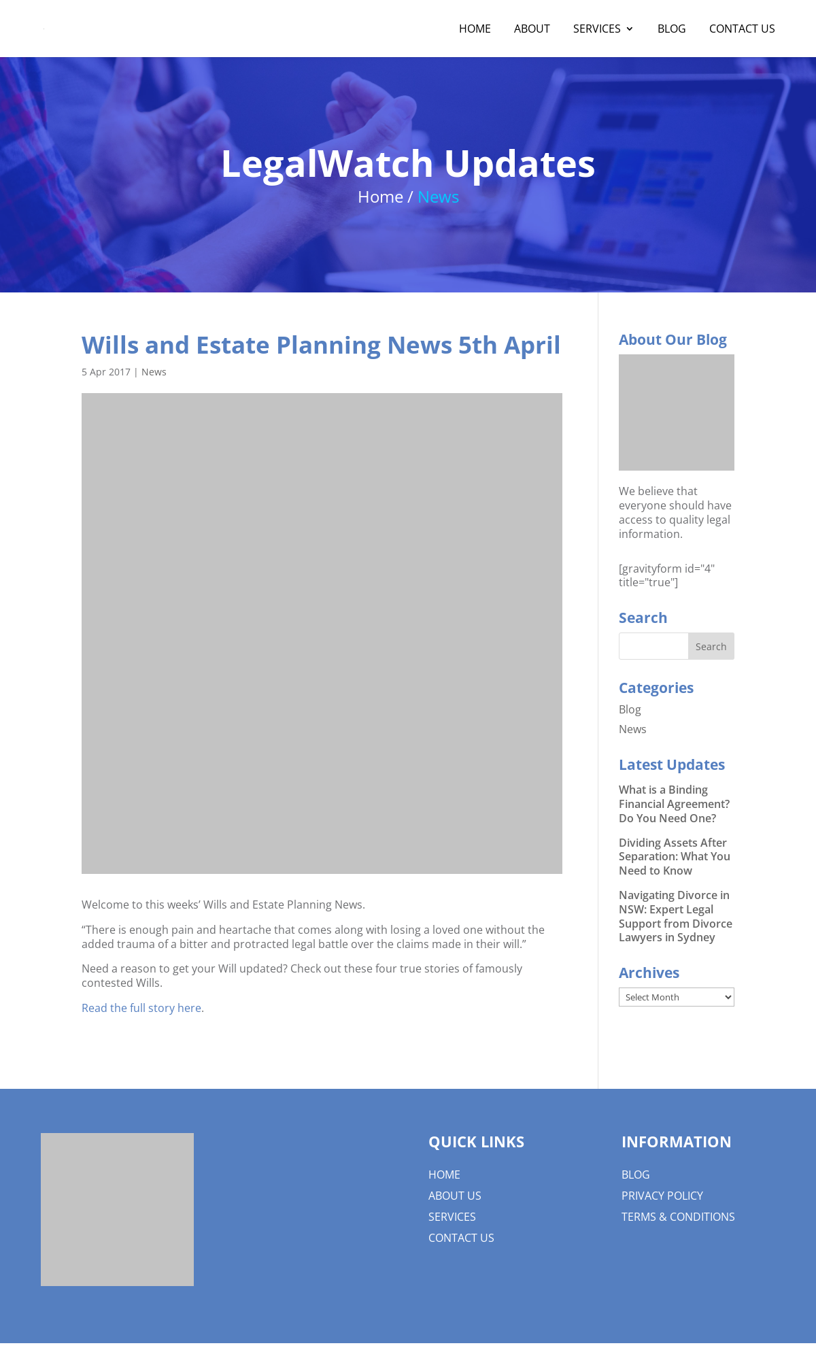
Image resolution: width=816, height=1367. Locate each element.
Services (597, 30)
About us (454, 1195)
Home (475, 30)
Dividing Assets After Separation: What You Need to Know (674, 857)
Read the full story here (141, 1007)
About (532, 30)
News (154, 371)
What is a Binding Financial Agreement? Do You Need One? (674, 804)
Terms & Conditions (678, 1216)
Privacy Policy (662, 1195)
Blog (672, 30)
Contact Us (742, 30)
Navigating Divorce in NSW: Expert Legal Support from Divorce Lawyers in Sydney (675, 916)
